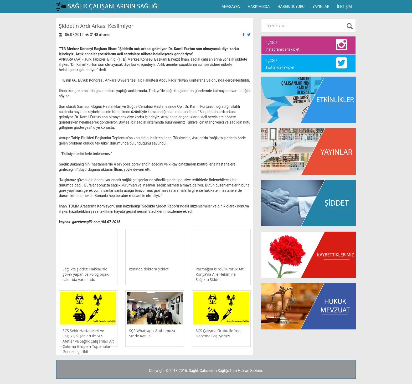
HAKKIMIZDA (259, 6)
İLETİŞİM (344, 6)
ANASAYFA (231, 6)
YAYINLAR (320, 6)
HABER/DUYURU (291, 6)
